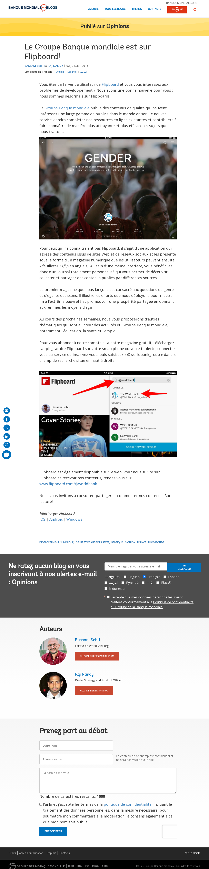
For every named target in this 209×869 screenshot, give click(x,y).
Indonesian (117, 588)
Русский (132, 582)
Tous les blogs (115, 9)
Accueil (93, 9)
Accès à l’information (31, 853)
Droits (12, 853)
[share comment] (6, 454)
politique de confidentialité (127, 804)
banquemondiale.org (181, 3)
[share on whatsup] (6, 445)
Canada (130, 542)
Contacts (154, 9)
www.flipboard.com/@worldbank (68, 483)
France (141, 542)
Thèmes (137, 9)
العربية (83, 72)
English (60, 72)
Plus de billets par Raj (94, 690)
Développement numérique (56, 542)
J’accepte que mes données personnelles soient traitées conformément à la (152, 602)
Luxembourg (156, 542)
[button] (195, 9)
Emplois (51, 853)
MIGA (95, 866)
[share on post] (6, 428)
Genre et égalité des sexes (92, 542)
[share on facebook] (6, 419)
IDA (79, 866)
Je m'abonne (184, 567)
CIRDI (105, 866)
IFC (87, 866)
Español (72, 72)
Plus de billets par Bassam (97, 656)
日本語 (166, 582)
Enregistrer (53, 831)
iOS (42, 519)
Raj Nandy (55, 65)
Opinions (117, 27)
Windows (74, 519)
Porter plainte (192, 853)
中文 (150, 582)
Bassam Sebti (34, 65)
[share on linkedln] (6, 436)
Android (56, 519)
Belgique (117, 542)
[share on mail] (6, 410)
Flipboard (110, 84)
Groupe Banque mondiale (66, 107)
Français (47, 72)
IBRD (71, 866)
